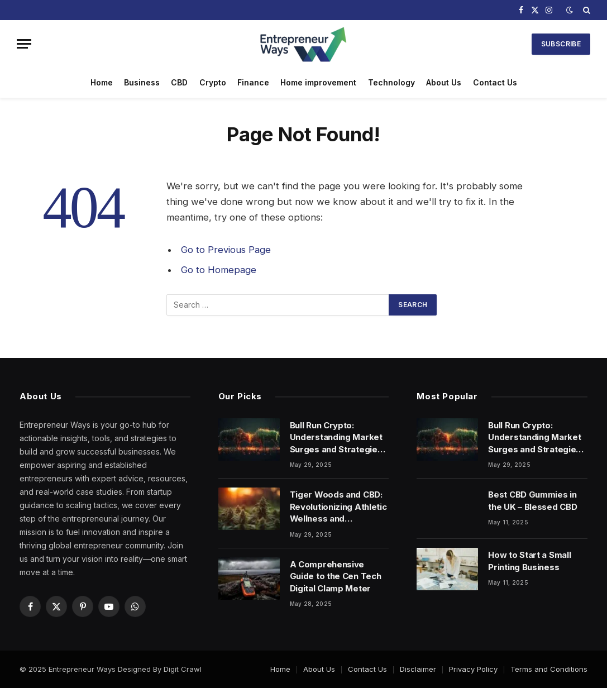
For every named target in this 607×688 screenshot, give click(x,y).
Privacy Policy (473, 669)
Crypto (212, 82)
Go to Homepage (218, 269)
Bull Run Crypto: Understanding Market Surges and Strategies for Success (336, 437)
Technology (391, 82)
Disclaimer (418, 669)
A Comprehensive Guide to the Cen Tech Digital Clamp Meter (335, 576)
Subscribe (561, 44)
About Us (443, 82)
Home (101, 82)
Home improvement (318, 82)
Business (142, 82)
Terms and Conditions (548, 669)
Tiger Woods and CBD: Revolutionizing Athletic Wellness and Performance (338, 506)
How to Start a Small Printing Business (529, 561)
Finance (253, 82)
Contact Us (495, 82)
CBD (179, 82)
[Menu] (24, 43)
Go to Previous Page (226, 249)
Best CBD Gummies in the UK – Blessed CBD (532, 500)
